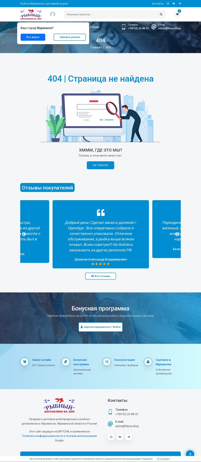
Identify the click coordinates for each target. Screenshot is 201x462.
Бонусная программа (81, 362)
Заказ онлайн (41, 359)
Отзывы (94, 27)
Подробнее (147, 459)
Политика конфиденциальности (42, 436)
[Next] (177, 234)
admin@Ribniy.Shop (169, 28)
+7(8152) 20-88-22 (138, 28)
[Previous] (24, 234)
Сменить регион (70, 37)
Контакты (157, 3)
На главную (100, 165)
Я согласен (163, 459)
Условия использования (81, 436)
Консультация (125, 359)
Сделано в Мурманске (163, 362)
